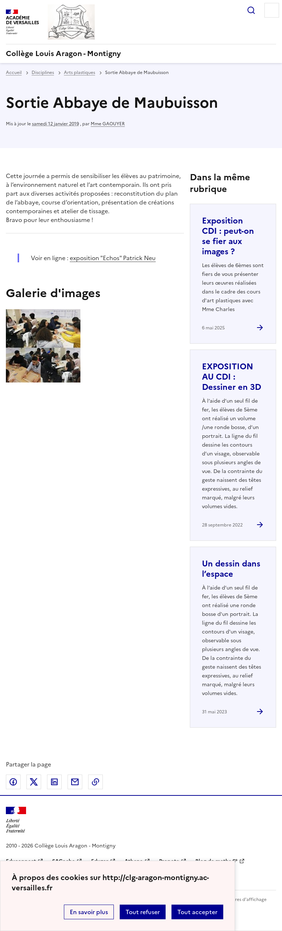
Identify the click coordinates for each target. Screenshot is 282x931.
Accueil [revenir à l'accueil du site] (14, 72)
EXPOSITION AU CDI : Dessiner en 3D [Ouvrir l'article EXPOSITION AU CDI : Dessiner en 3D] (231, 377)
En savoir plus (89, 912)
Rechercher (251, 10)
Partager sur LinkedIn (54, 782)
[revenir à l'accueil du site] (141, 53)
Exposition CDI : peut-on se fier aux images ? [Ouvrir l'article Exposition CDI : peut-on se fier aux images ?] (228, 236)
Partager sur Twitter (33, 782)
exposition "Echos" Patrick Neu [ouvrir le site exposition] (113, 258)
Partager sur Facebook (13, 782)
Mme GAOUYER (108, 124)
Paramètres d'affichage (242, 899)
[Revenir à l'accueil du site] (16, 820)
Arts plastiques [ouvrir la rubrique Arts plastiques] (79, 72)
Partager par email (75, 782)
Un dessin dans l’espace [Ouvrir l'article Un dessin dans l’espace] (231, 569)
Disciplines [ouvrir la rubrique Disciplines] (43, 72)
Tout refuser (143, 912)
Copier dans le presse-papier (95, 782)
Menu (271, 10)
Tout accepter (197, 912)
